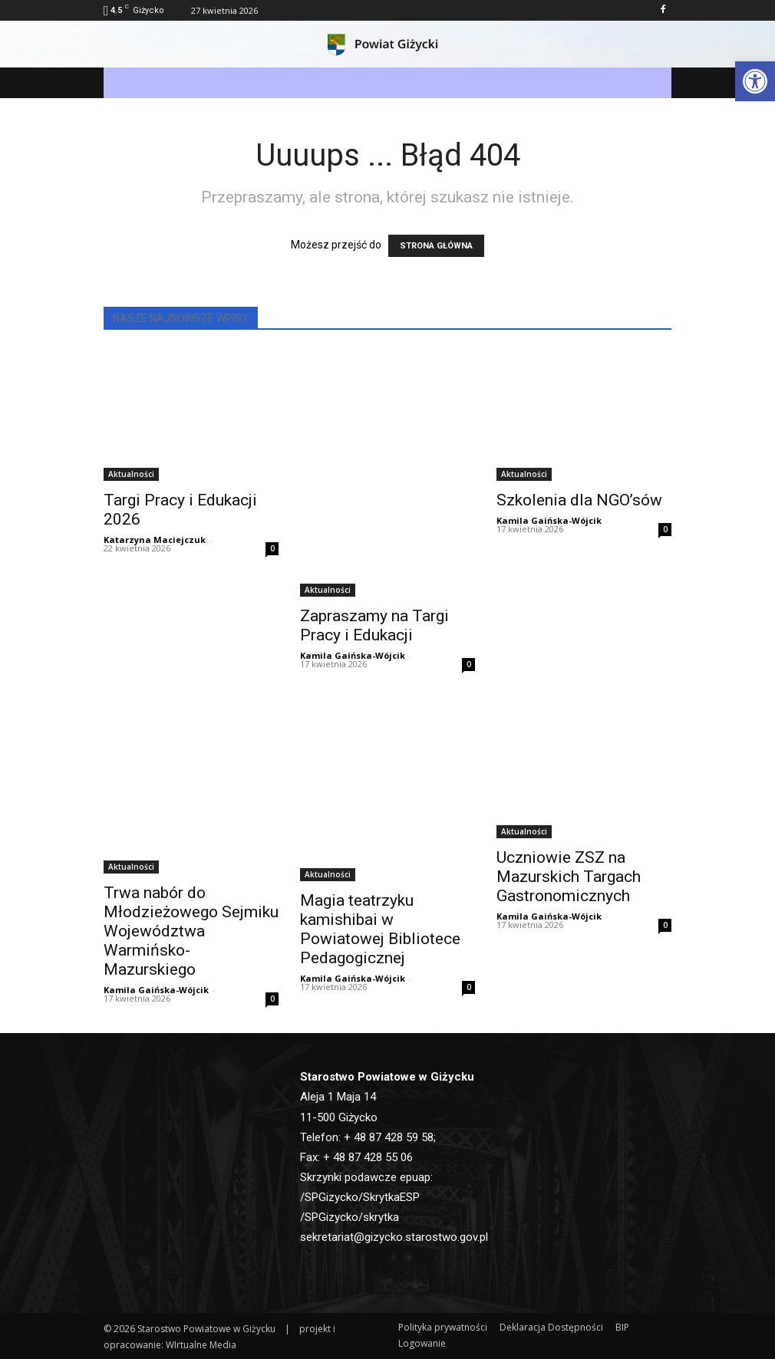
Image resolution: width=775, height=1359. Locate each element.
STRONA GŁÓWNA (436, 246)
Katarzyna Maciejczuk (155, 539)
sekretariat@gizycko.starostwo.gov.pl (394, 1237)
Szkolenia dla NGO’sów (579, 500)
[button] (755, 81)
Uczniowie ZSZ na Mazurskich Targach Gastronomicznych (568, 876)
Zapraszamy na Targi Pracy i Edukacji (374, 625)
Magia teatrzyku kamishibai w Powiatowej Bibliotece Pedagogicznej (380, 929)
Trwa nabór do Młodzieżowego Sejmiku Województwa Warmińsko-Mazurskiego (191, 931)
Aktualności (131, 474)
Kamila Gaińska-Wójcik (352, 655)
